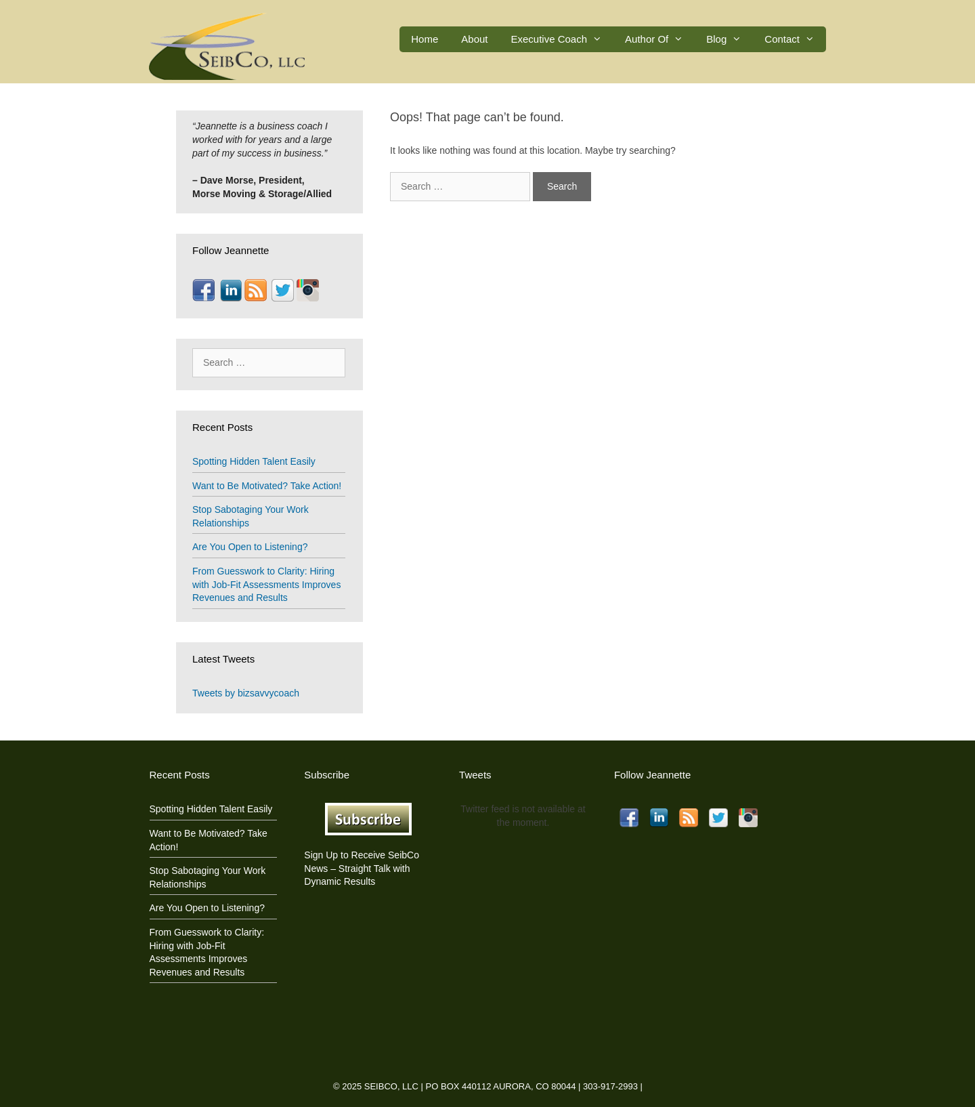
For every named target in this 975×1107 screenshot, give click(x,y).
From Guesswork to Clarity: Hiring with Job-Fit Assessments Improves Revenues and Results (266, 584)
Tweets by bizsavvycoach (245, 693)
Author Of (660, 39)
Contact (795, 39)
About (474, 39)
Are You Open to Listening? (249, 546)
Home (424, 39)
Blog (729, 39)
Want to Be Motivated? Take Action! (266, 485)
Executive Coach (562, 39)
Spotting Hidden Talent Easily (254, 461)
